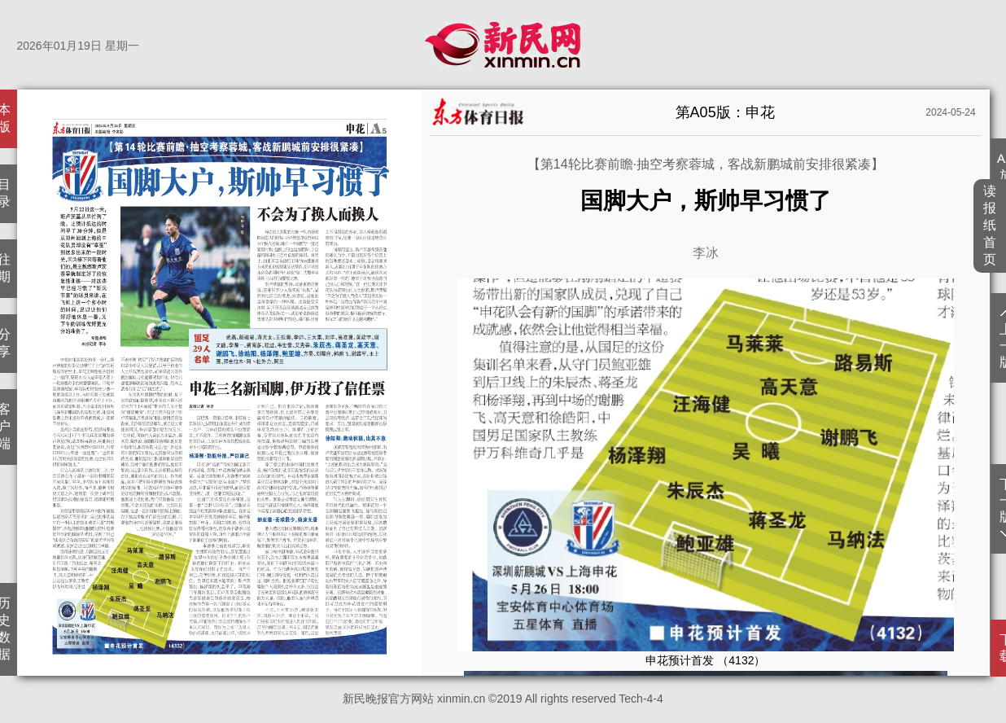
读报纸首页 (990, 225)
